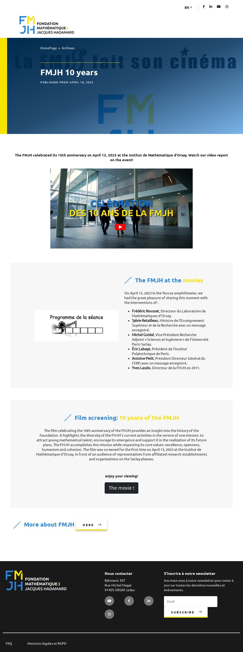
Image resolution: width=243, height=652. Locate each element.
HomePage (48, 48)
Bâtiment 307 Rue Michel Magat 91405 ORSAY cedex (120, 585)
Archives (68, 48)
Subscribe (183, 612)
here (88, 525)
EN (187, 7)
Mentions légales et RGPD (46, 643)
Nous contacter (118, 573)
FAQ (9, 643)
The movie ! (121, 488)
